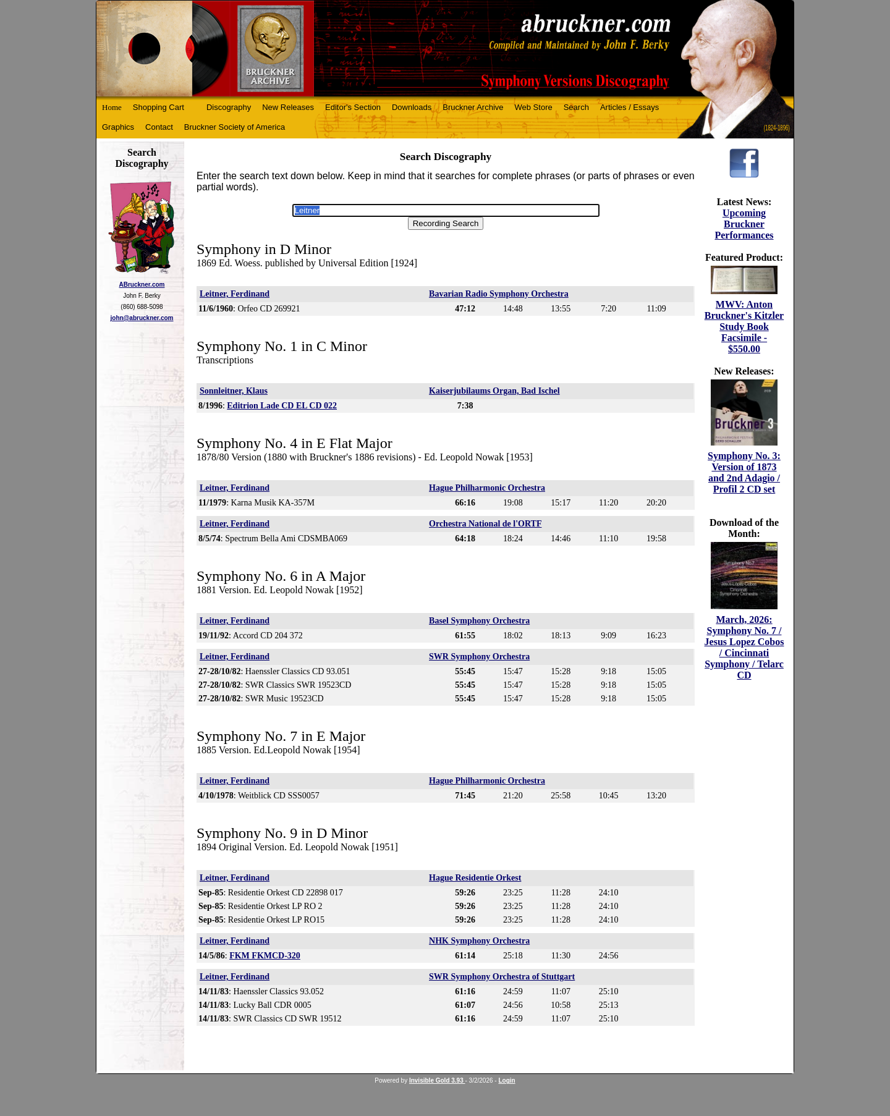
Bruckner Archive (473, 107)
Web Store (534, 107)
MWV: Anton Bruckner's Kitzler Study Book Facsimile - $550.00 (744, 326)
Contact (159, 127)
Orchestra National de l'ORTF (485, 523)
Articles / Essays (629, 107)
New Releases (288, 107)
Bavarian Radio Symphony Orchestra (499, 293)
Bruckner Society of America (234, 127)
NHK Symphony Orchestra (479, 940)
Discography (228, 107)
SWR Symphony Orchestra (479, 656)
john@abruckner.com (142, 318)
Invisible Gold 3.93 (437, 1080)
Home (112, 107)
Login (506, 1080)
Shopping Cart (158, 107)
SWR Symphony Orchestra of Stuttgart (502, 976)
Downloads (411, 107)
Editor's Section (353, 107)
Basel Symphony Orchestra (479, 620)
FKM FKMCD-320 (264, 955)
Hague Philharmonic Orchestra (487, 487)
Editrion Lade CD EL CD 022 (282, 405)
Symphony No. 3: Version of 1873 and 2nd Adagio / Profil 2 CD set (744, 472)
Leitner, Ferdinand (234, 293)
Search (576, 107)
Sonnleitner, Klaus (234, 390)
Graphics (118, 127)
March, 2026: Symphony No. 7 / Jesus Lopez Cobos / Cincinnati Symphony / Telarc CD (744, 647)
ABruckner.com (142, 284)
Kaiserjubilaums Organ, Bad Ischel (494, 390)
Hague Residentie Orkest (475, 877)
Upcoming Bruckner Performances (743, 224)
